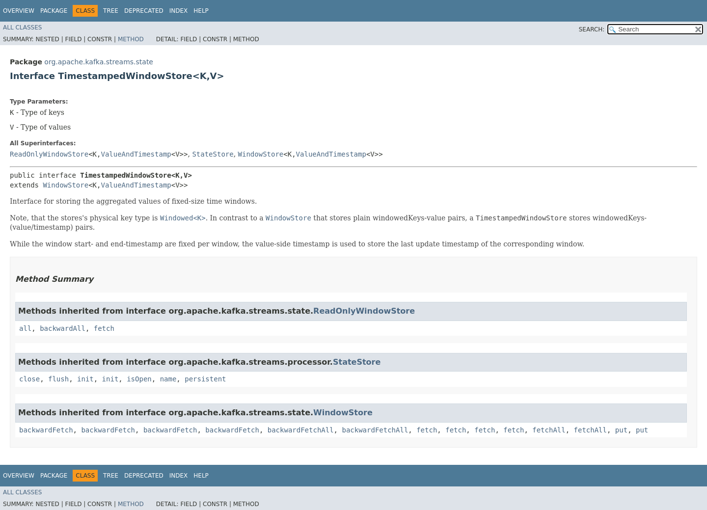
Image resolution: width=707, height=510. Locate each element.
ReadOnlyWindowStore (49, 154)
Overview (18, 10)
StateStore (212, 154)
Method (131, 39)
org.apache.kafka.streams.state (98, 62)
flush (58, 379)
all (25, 328)
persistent (205, 379)
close (29, 379)
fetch (104, 328)
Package (53, 10)
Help (201, 10)
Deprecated (143, 10)
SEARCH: (592, 29)
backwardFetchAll (301, 430)
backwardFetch (46, 430)
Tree (110, 10)
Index (178, 10)
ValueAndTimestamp (136, 154)
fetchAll (548, 430)
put (621, 430)
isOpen (139, 379)
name (168, 379)
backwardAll (62, 328)
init (85, 379)
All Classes (22, 27)
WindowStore (261, 154)
